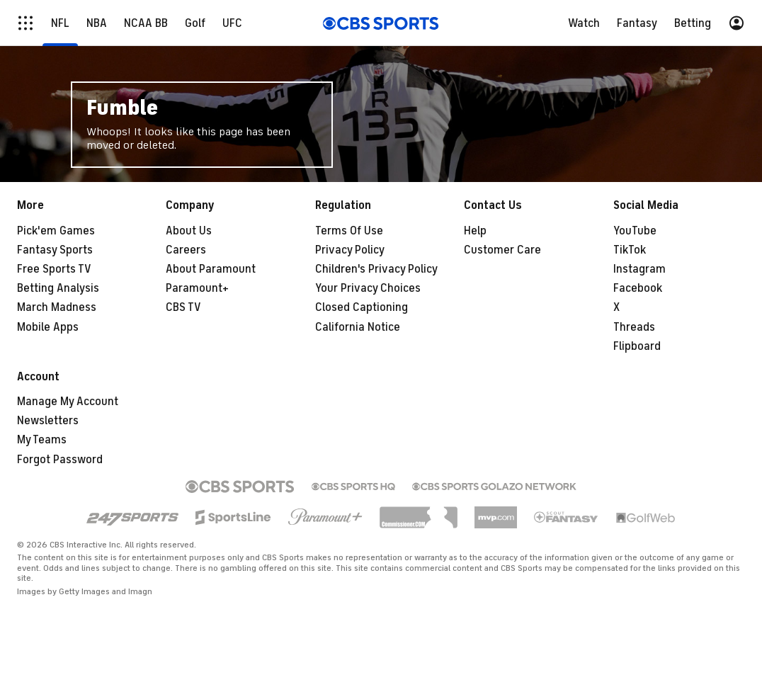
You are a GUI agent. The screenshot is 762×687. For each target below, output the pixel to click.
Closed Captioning (361, 307)
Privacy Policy (350, 250)
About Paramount (211, 269)
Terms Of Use (349, 231)
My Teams (42, 440)
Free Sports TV (54, 269)
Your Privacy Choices (368, 288)
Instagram (639, 269)
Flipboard (637, 346)
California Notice (357, 327)
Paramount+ (197, 288)
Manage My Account (67, 401)
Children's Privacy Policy (376, 269)
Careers (186, 250)
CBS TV (183, 307)
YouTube (634, 231)
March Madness (56, 307)
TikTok (629, 250)
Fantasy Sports (55, 250)
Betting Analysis (58, 288)
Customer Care (502, 250)
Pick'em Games (56, 231)
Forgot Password (60, 460)
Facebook (637, 288)
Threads (634, 327)
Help (475, 231)
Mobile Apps (48, 327)
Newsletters (48, 421)
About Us (189, 231)
